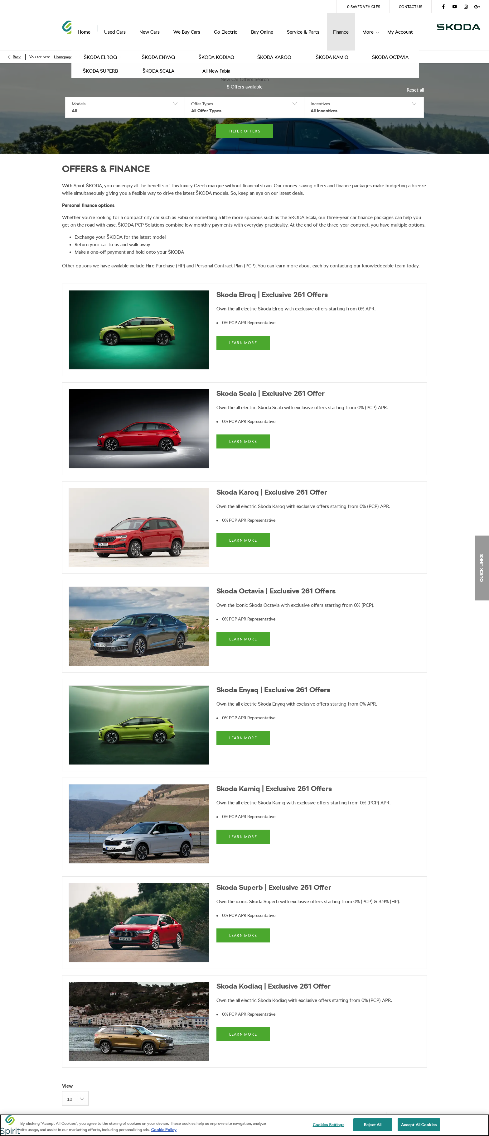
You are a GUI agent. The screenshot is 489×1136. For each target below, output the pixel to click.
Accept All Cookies (419, 1126)
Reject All (372, 1126)
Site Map (169, 1112)
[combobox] (75, 1089)
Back (17, 48)
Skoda (84, 48)
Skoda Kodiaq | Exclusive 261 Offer (273, 977)
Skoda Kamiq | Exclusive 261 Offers (274, 779)
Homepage (63, 48)
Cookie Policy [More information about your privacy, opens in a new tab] (164, 1131)
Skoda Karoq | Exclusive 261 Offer (271, 483)
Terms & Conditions (82, 1112)
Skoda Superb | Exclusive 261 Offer (273, 878)
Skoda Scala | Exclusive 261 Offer (270, 384)
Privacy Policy (131, 1112)
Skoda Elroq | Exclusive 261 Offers (272, 285)
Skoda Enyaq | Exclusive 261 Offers (273, 681)
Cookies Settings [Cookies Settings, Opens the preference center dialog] (328, 1126)
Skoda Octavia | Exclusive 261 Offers (276, 582)
